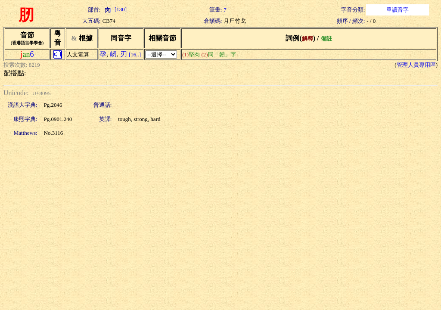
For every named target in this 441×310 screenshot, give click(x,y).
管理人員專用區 (416, 65)
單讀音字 (397, 9)
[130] (114, 9)
